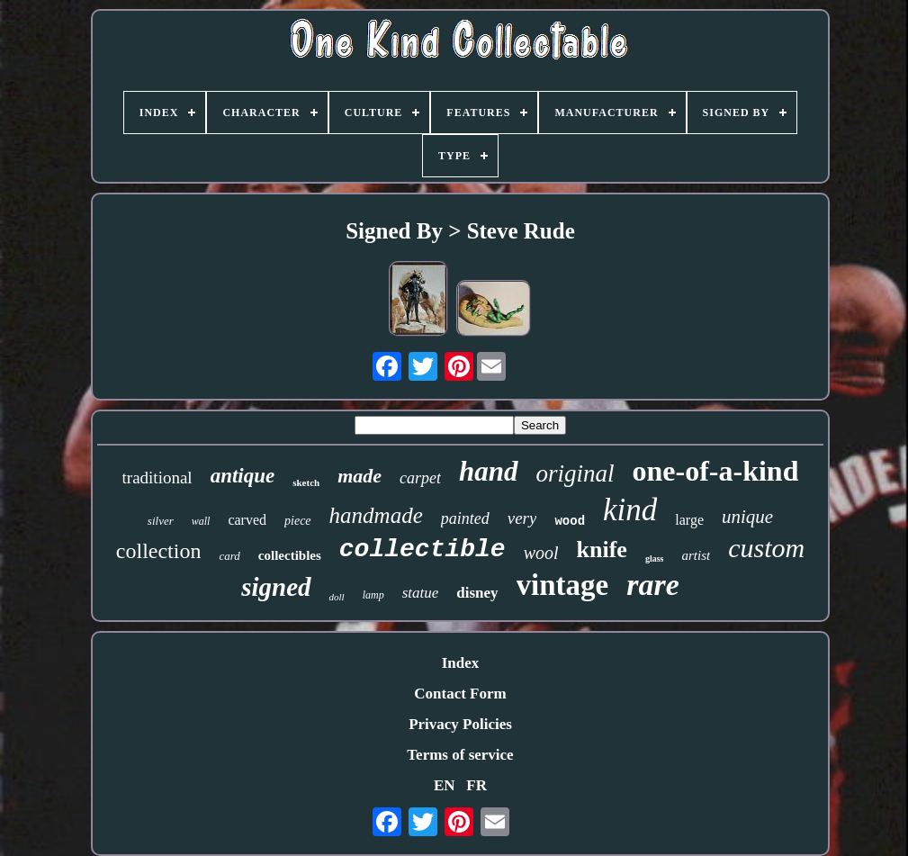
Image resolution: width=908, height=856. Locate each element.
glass (654, 558)
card (229, 556)
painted (465, 518)
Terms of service (460, 754)
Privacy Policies (460, 724)
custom (766, 548)
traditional (157, 477)
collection (159, 551)
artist (695, 555)
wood (569, 521)
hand (488, 471)
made (359, 475)
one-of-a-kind (716, 471)
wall (201, 521)
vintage (563, 585)
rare (652, 584)
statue (420, 592)
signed (275, 586)
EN (444, 785)
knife (602, 549)
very (522, 518)
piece (297, 520)
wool (541, 553)
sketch (305, 482)
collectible (422, 549)
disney (477, 592)
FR (476, 785)
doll (337, 596)
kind (630, 509)
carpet (420, 478)
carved (247, 519)
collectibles (289, 555)
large (689, 519)
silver (161, 520)
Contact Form (460, 693)
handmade (376, 515)
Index (461, 662)
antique (243, 475)
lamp (373, 595)
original (575, 473)
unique (747, 516)
